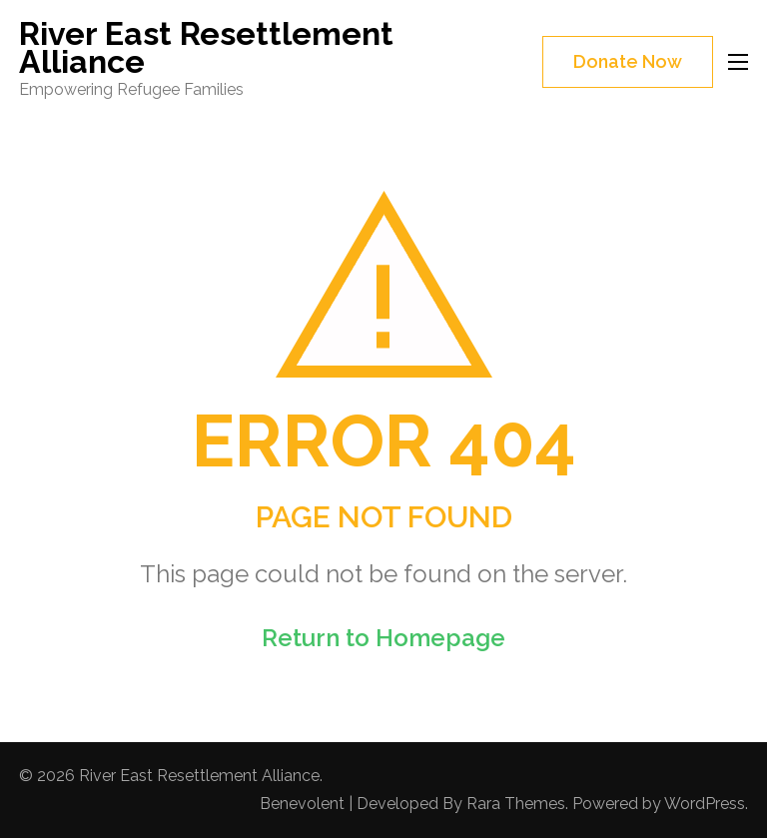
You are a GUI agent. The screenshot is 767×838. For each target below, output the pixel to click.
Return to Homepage (383, 637)
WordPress (704, 803)
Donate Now (627, 61)
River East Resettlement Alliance (206, 47)
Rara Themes (515, 803)
